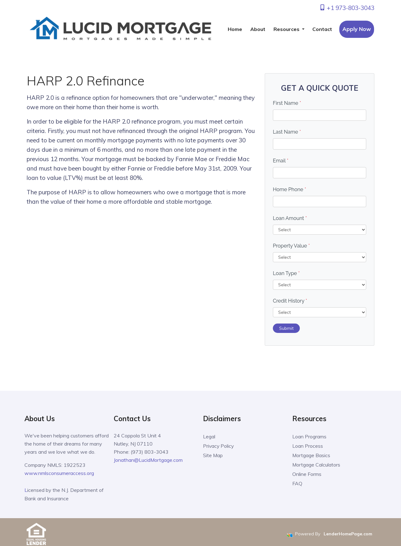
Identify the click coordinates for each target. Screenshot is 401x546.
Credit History (290, 301)
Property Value (291, 246)
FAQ (297, 483)
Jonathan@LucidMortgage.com (148, 460)
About (257, 29)
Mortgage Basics (311, 455)
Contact (322, 29)
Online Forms (306, 474)
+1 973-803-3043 (346, 8)
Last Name (287, 132)
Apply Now (356, 29)
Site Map (213, 455)
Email (281, 161)
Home (235, 29)
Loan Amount (290, 218)
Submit (286, 328)
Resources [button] (287, 29)
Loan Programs (309, 436)
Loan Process (307, 446)
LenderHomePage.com (348, 533)
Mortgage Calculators (316, 465)
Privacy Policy (219, 446)
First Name (287, 103)
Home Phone (289, 189)
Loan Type (286, 273)
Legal (209, 436)
